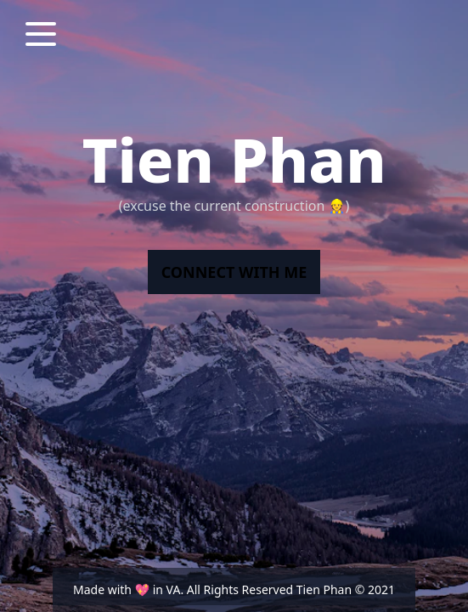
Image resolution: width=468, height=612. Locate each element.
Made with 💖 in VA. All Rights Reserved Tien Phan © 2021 (234, 589)
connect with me (234, 272)
